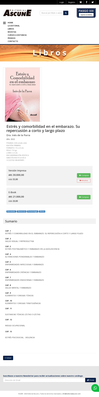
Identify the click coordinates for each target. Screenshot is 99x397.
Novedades (11, 211)
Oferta (42, 211)
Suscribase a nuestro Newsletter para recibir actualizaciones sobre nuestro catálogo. (43, 376)
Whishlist (84, 180)
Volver (8, 358)
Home (10, 22)
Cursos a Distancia (17, 35)
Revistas (12, 32)
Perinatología (32, 211)
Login (61, 2)
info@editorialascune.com (71, 394)
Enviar (90, 380)
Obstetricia (22, 211)
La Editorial (14, 25)
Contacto (13, 41)
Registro (71, 2)
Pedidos (11, 38)
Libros (11, 29)
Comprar (84, 175)
